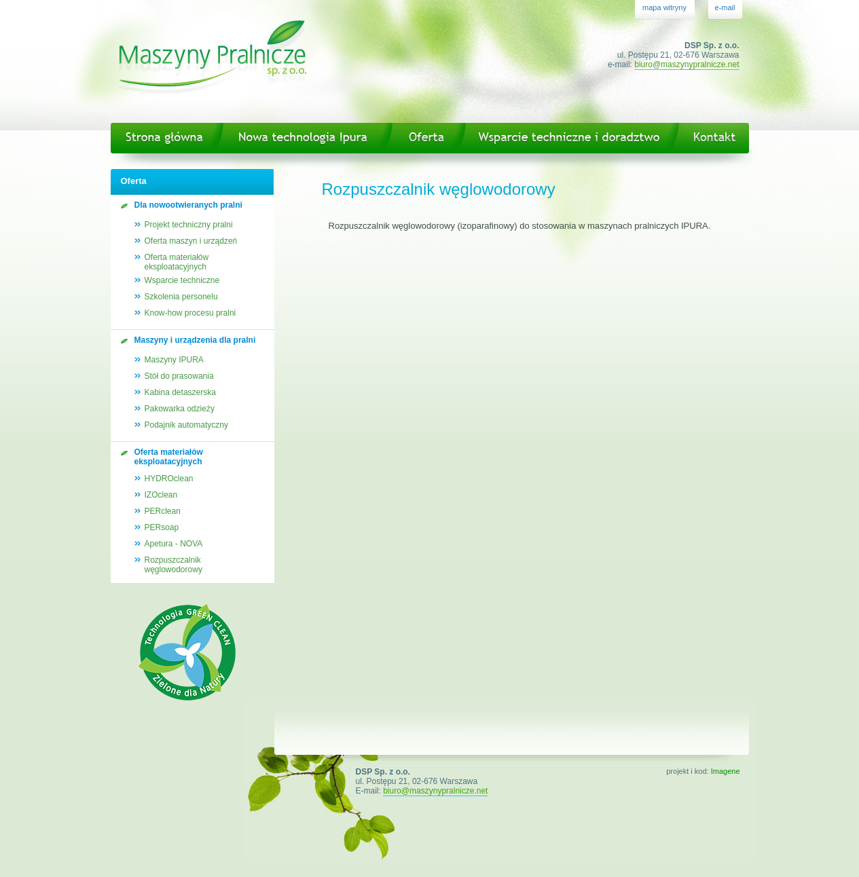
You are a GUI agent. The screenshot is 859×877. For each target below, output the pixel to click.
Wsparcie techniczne (182, 280)
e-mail (725, 7)
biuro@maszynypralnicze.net (686, 64)
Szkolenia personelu (181, 296)
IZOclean (161, 495)
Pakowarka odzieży (180, 408)
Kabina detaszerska (180, 392)
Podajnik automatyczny (186, 425)
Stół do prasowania (179, 376)
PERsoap (162, 527)
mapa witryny (664, 7)
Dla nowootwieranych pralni (188, 205)
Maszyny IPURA (174, 360)
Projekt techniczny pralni (189, 224)
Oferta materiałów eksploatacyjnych (177, 262)
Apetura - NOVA (174, 543)
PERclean (163, 511)
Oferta (423, 138)
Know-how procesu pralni (190, 313)
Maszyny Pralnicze (212, 61)
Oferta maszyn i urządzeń (191, 241)
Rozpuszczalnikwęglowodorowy (173, 564)
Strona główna (161, 138)
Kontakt (716, 138)
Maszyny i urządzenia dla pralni (195, 340)
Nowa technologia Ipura (301, 138)
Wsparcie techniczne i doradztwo (569, 138)
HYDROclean (169, 478)
